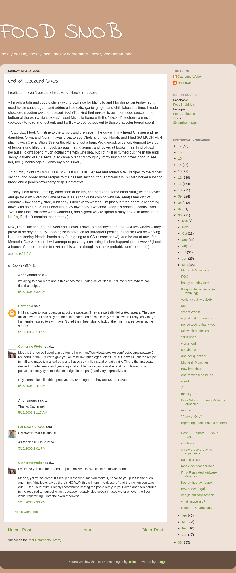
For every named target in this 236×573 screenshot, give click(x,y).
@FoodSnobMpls (185, 123)
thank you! (188, 394)
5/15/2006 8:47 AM (31, 386)
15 (180, 158)
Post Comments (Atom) (44, 540)
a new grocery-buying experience (196, 451)
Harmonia (25, 306)
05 (180, 542)
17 (180, 146)
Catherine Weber (31, 346)
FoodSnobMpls (184, 104)
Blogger (161, 562)
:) (182, 387)
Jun (185, 258)
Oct (185, 233)
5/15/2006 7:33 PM (32, 502)
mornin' (186, 410)
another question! (193, 356)
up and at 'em (191, 459)
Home (86, 529)
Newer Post (19, 529)
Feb (185, 528)
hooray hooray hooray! (197, 482)
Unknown (184, 83)
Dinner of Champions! (196, 507)
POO (184, 276)
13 (180, 171)
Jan (185, 534)
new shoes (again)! (195, 489)
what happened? (193, 501)
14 (180, 165)
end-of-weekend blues (197, 375)
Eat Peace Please (31, 427)
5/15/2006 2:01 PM (32, 448)
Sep (185, 239)
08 (180, 202)
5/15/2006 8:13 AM (31, 332)
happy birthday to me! (196, 283)
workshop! (188, 343)
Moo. (184, 305)
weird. (185, 381)
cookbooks (189, 349)
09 (180, 196)
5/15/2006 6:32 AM (31, 292)
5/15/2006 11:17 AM (32, 412)
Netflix (13, 217)
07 (180, 209)
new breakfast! (191, 369)
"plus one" (188, 337)
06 (180, 215)
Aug (185, 246)
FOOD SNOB (61, 32)
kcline (132, 562)
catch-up (187, 443)
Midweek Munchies (195, 270)
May (185, 265)
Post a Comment (26, 512)
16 (180, 152)
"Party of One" (191, 416)
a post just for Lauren (196, 318)
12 (180, 177)
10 (180, 190)
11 (180, 184)
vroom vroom (190, 312)
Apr (185, 515)
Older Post (152, 529)
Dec (185, 220)
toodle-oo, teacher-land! (198, 466)
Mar (185, 522)
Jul (184, 252)
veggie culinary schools (198, 495)
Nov (185, 227)
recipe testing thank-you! (198, 324)
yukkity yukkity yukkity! (197, 299)
